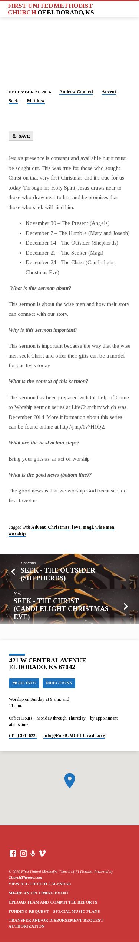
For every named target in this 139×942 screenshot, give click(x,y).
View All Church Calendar (40, 883)
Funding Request (29, 911)
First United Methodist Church (51, 9)
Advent (109, 91)
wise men (104, 527)
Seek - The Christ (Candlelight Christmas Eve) (61, 608)
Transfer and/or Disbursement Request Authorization (56, 923)
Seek (13, 100)
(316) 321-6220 (23, 735)
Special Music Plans (76, 911)
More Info (24, 682)
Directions (59, 682)
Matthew (36, 100)
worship (17, 533)
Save (20, 136)
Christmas (59, 527)
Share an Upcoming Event (39, 893)
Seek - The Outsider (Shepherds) (58, 574)
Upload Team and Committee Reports (53, 902)
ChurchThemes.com (25, 877)
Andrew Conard (76, 91)
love (76, 527)
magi (88, 527)
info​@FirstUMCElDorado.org (74, 735)
